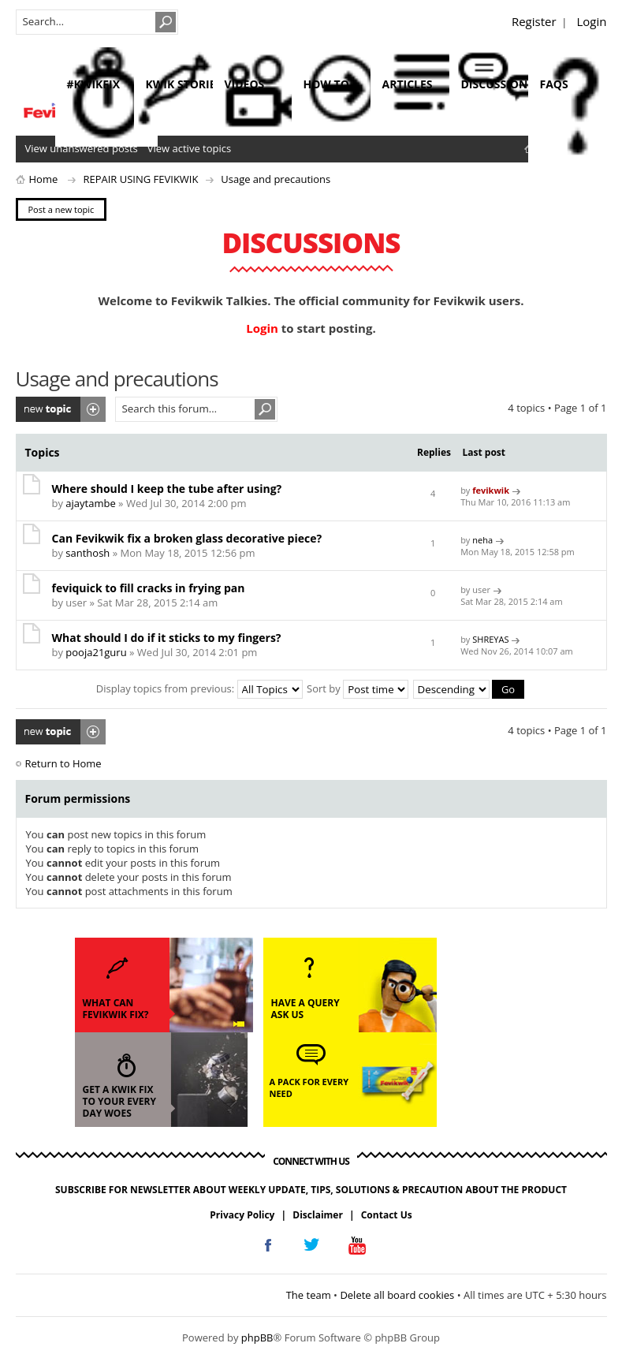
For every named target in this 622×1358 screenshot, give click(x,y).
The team (308, 1295)
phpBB (257, 1337)
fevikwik (490, 490)
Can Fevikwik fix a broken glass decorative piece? (187, 538)
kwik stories (184, 83)
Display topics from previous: (199, 688)
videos (245, 83)
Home (43, 179)
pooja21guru (95, 652)
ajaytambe (90, 503)
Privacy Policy (242, 1215)
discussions (497, 83)
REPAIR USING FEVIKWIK (140, 179)
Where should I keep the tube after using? (167, 488)
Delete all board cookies (397, 1295)
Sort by (357, 688)
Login (592, 21)
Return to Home (63, 763)
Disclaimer (317, 1215)
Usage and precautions (275, 179)
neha (482, 540)
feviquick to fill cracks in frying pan (148, 587)
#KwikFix (93, 83)
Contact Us (386, 1215)
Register (534, 21)
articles (407, 83)
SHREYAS (490, 639)
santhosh (87, 553)
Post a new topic (61, 409)
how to (326, 83)
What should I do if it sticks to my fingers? (166, 637)
